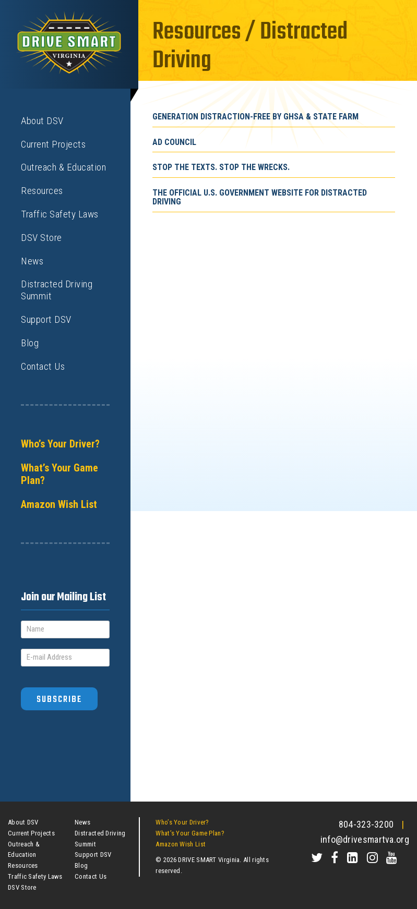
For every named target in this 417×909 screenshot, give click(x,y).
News (32, 261)
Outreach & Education (63, 167)
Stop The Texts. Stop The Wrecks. (221, 167)
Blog (30, 343)
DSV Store (41, 238)
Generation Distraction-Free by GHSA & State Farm (255, 117)
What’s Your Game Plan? (59, 474)
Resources (42, 191)
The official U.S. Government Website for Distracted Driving (259, 197)
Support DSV (46, 319)
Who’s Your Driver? (60, 444)
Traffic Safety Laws (60, 214)
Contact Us (43, 366)
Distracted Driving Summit (56, 290)
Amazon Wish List (59, 504)
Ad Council (174, 142)
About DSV (42, 121)
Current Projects (53, 144)
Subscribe (59, 700)
